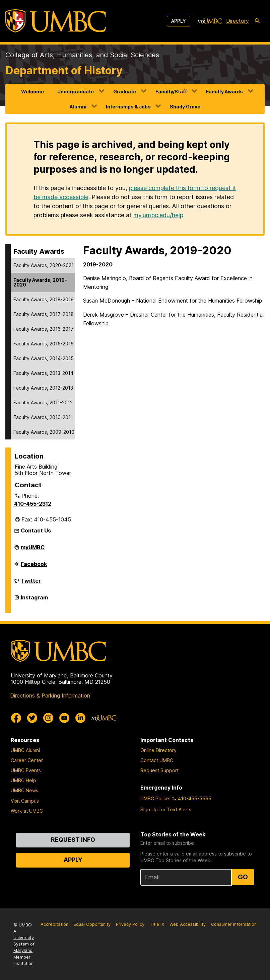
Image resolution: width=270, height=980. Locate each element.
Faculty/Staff (171, 91)
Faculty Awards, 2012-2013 (43, 388)
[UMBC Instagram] (48, 718)
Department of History (64, 70)
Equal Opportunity (92, 924)
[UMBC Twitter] (32, 718)
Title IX (157, 924)
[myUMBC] (210, 21)
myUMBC (33, 550)
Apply (178, 21)
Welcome (32, 91)
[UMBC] (55, 20)
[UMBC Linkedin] (80, 718)
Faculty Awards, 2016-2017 (43, 329)
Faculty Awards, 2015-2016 (43, 343)
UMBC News (24, 790)
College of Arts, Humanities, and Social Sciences (82, 55)
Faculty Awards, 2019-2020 (40, 282)
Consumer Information (234, 924)
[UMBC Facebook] (16, 718)
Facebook (34, 566)
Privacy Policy (130, 924)
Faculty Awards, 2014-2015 (43, 358)
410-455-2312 (32, 503)
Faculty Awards (224, 91)
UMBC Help (23, 780)
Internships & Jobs (128, 106)
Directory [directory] (237, 20)
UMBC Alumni (25, 750)
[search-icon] (257, 21)
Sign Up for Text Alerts (165, 809)
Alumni (78, 106)
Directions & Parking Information (50, 695)
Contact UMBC (156, 760)
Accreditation (54, 924)
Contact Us (36, 530)
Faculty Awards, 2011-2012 (43, 402)
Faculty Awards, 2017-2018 (43, 314)
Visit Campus (25, 801)
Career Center (27, 760)
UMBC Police (154, 798)
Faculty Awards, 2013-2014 (43, 373)
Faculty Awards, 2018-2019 (43, 299)
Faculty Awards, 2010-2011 (43, 417)
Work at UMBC (27, 811)
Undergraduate (75, 91)
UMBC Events (26, 770)
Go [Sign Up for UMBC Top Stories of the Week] (243, 877)
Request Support (159, 770)
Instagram (34, 600)
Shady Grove (185, 106)
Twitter (31, 583)
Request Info (73, 839)
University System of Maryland (24, 944)
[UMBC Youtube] (64, 718)
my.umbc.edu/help (158, 215)
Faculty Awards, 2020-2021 (43, 265)
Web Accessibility (188, 924)
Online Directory (158, 750)
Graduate (124, 91)
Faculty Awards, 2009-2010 (43, 432)
